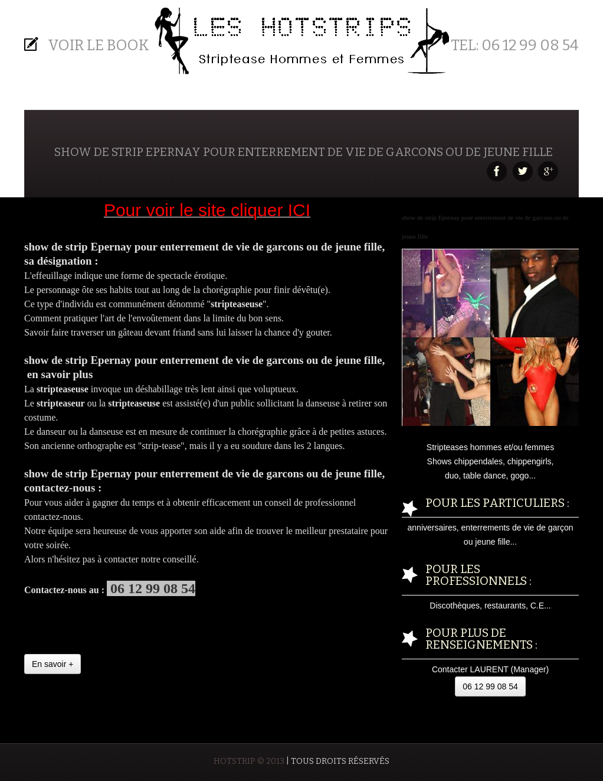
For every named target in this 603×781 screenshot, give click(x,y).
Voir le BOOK (98, 45)
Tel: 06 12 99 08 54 (515, 45)
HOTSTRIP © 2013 (249, 761)
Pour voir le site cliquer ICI (207, 210)
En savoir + (52, 664)
